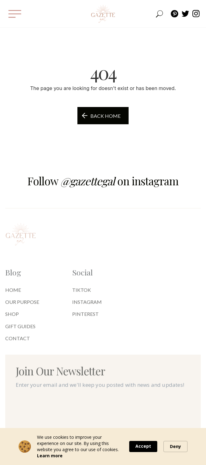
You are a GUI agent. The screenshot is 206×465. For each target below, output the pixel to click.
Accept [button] (143, 446)
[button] (14, 14)
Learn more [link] (50, 456)
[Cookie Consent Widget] (103, 446)
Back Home (105, 116)
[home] (103, 14)
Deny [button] (175, 446)
